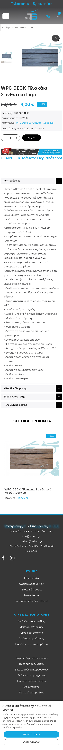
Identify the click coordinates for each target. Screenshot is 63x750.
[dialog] (31, 725)
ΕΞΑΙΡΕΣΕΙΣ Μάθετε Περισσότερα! (31, 158)
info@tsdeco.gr (31, 536)
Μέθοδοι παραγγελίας (31, 621)
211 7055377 (31, 546)
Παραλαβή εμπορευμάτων (31, 658)
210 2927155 (16, 546)
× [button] (59, 704)
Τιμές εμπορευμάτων (31, 664)
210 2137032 (31, 551)
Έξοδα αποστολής (31, 633)
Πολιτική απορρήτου (31, 692)
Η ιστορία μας (31, 595)
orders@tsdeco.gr (31, 541)
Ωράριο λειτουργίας (31, 584)
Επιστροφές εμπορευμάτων (31, 670)
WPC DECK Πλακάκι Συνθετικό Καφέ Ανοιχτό (27, 491)
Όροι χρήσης (31, 687)
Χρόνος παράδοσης (31, 638)
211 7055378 (47, 546)
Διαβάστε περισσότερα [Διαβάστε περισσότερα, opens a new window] (13, 727)
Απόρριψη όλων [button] (31, 742)
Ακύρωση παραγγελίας (31, 675)
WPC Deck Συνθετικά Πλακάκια (35, 123)
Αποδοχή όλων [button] (31, 734)
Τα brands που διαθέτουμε (31, 601)
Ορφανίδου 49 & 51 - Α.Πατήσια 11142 (31, 531)
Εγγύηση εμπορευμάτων (31, 681)
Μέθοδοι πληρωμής (31, 627)
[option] (6, 55)
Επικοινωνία (31, 578)
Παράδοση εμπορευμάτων (31, 644)
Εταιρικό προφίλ (31, 589)
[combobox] (31, 27)
